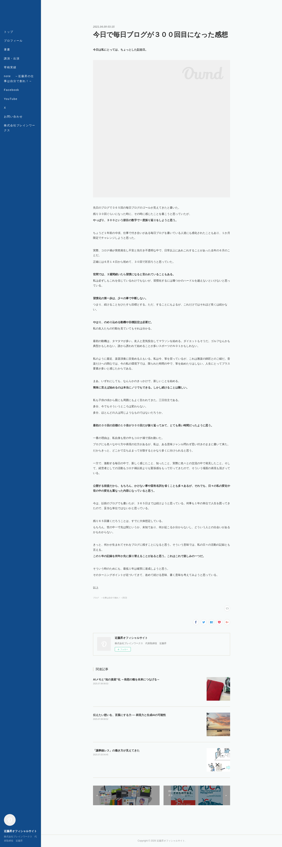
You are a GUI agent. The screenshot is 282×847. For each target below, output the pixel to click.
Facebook (11, 89)
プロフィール (13, 40)
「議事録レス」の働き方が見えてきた (116, 750)
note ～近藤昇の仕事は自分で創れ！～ (19, 79)
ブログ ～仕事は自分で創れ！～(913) (110, 598)
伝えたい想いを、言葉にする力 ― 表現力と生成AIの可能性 (129, 715)
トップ (8, 31)
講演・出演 (12, 58)
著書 (7, 49)
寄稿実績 (10, 67)
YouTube (10, 98)
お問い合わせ (13, 116)
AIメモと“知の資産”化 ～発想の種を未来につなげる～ (126, 679)
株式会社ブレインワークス (19, 128)
